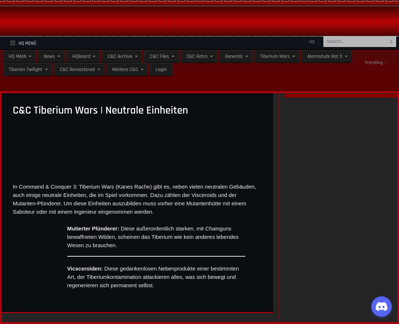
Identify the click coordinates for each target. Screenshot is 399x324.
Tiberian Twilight (26, 69)
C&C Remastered (77, 69)
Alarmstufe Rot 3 (324, 56)
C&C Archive (120, 56)
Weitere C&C (125, 69)
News (49, 56)
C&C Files (159, 56)
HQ (312, 42)
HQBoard (81, 56)
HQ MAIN (17, 56)
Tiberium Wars (275, 56)
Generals (234, 56)
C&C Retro (196, 56)
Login (161, 69)
